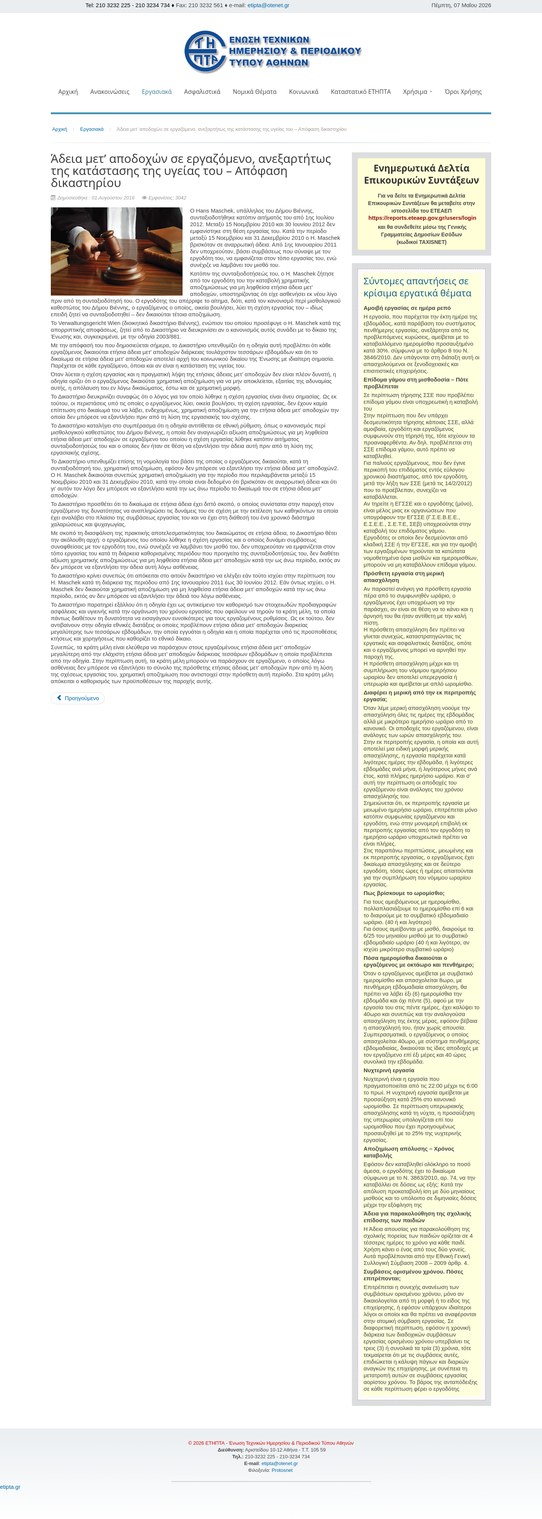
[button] (271, 107)
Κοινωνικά (303, 91)
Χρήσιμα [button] (417, 91)
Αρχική (68, 91)
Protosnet (283, 1470)
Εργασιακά (157, 91)
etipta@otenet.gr (268, 5)
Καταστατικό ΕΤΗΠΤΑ (361, 91)
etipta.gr (10, 1487)
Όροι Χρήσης (463, 91)
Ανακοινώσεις (109, 91)
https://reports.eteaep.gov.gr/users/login (422, 218)
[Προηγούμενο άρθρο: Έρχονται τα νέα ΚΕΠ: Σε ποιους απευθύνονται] (78, 698)
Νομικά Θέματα (254, 91)
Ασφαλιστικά (202, 91)
